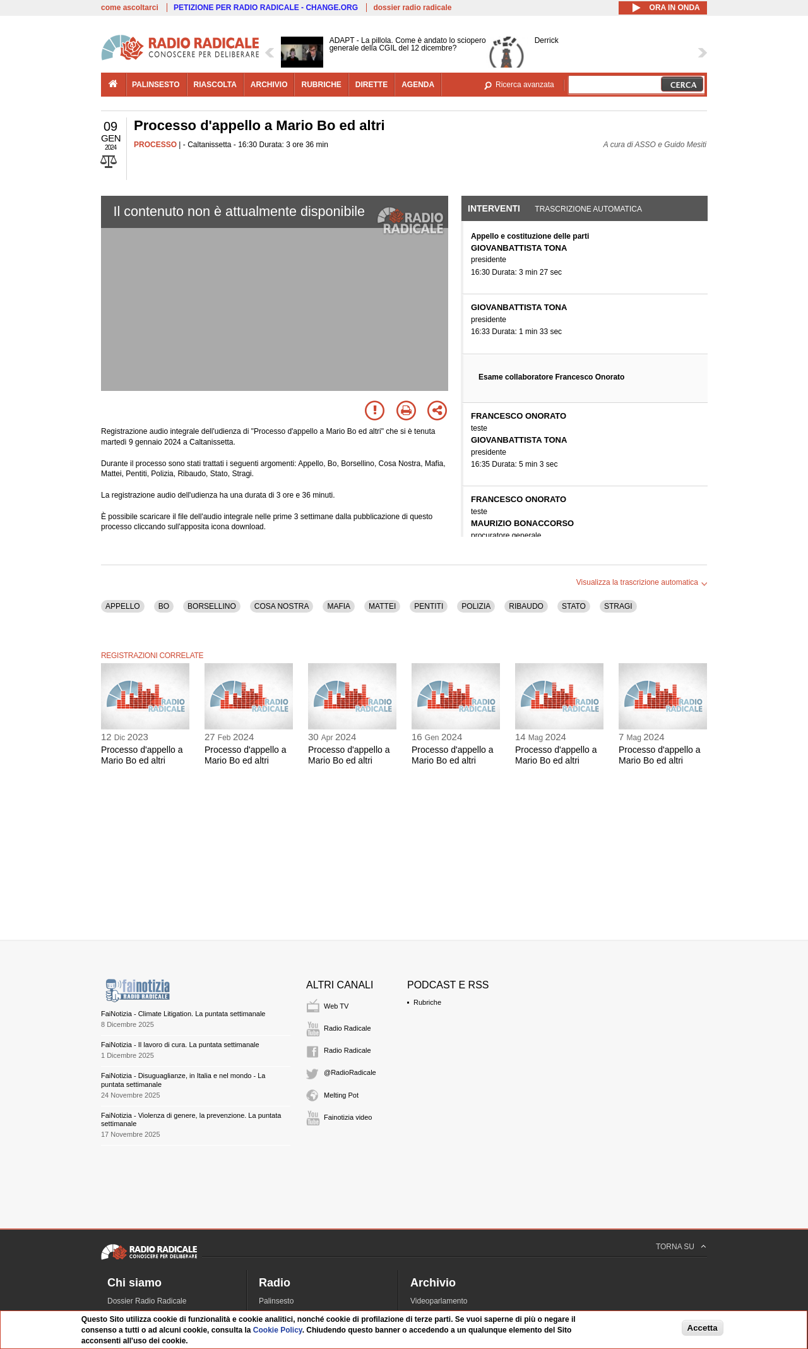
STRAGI (618, 606)
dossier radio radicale (412, 7)
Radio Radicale (347, 1028)
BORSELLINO (211, 606)
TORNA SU (675, 1246)
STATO (574, 606)
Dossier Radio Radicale (146, 1301)
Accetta (702, 1328)
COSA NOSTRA (281, 606)
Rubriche (427, 1002)
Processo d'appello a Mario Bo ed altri (142, 755)
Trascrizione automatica (588, 209)
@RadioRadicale (350, 1072)
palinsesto (156, 84)
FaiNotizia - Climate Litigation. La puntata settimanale (183, 1013)
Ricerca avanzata (525, 84)
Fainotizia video (348, 1117)
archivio (269, 84)
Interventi (494, 208)
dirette (371, 84)
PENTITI (428, 606)
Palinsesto (276, 1301)
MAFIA (338, 606)
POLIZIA (475, 606)
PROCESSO (155, 144)
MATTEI (382, 606)
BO (163, 606)
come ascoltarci (129, 7)
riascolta (215, 84)
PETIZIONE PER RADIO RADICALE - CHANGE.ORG (266, 7)
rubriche (321, 84)
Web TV (336, 1006)
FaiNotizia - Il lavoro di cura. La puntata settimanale (180, 1044)
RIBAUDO (526, 606)
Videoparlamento (439, 1301)
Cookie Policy (277, 1330)
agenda (417, 84)
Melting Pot (341, 1095)
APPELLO (122, 606)
